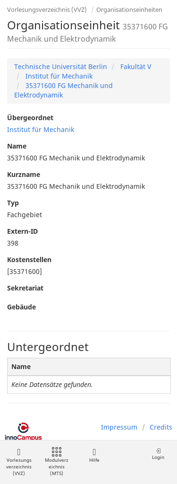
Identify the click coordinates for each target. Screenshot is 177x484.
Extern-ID (22, 231)
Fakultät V (134, 66)
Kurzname (23, 174)
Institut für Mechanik (58, 75)
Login (158, 454)
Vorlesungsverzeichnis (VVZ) (47, 9)
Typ (13, 202)
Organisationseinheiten (129, 9)
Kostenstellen (29, 259)
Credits (161, 426)
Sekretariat (25, 287)
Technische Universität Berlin (60, 66)
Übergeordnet (30, 117)
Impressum (119, 426)
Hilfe (94, 455)
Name (16, 145)
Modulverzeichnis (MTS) (56, 462)
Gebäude (21, 306)
